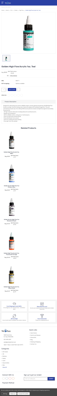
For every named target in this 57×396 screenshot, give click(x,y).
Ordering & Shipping (35, 342)
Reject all (12, 393)
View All (5, 368)
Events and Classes (35, 336)
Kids (4, 366)
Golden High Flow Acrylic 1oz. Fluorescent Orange (11, 254)
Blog (31, 340)
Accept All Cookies (23, 393)
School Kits (33, 338)
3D (3, 354)
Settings (5, 393)
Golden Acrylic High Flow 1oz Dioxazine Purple (11, 221)
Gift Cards (5, 352)
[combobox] (28, 7)
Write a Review (14, 76)
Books (4, 359)
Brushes (5, 357)
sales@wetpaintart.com (10, 343)
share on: (4, 96)
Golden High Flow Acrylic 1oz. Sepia (11, 153)
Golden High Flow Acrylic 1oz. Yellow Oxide (11, 288)
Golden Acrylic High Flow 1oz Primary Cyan (11, 187)
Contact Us (33, 345)
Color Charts (33, 334)
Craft (4, 361)
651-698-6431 (7, 340)
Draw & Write (6, 363)
